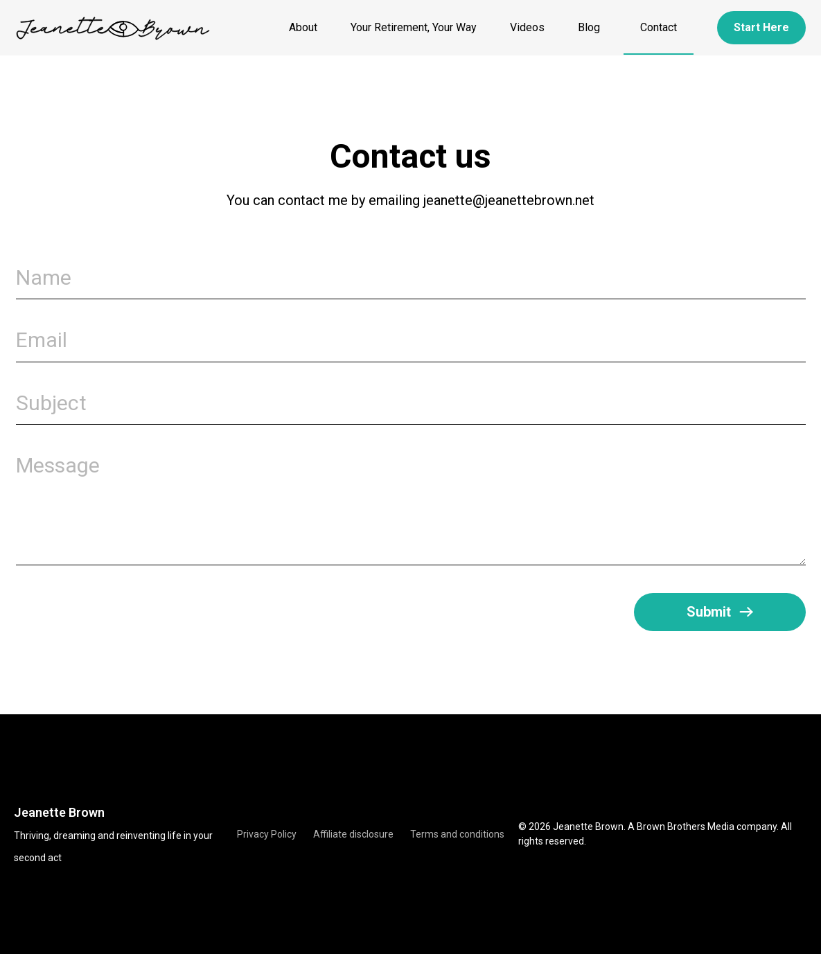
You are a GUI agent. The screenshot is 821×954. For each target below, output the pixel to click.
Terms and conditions (457, 834)
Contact (658, 27)
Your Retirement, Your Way (414, 27)
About (303, 27)
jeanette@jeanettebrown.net (508, 200)
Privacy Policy (267, 834)
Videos (527, 27)
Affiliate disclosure (353, 834)
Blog (592, 28)
